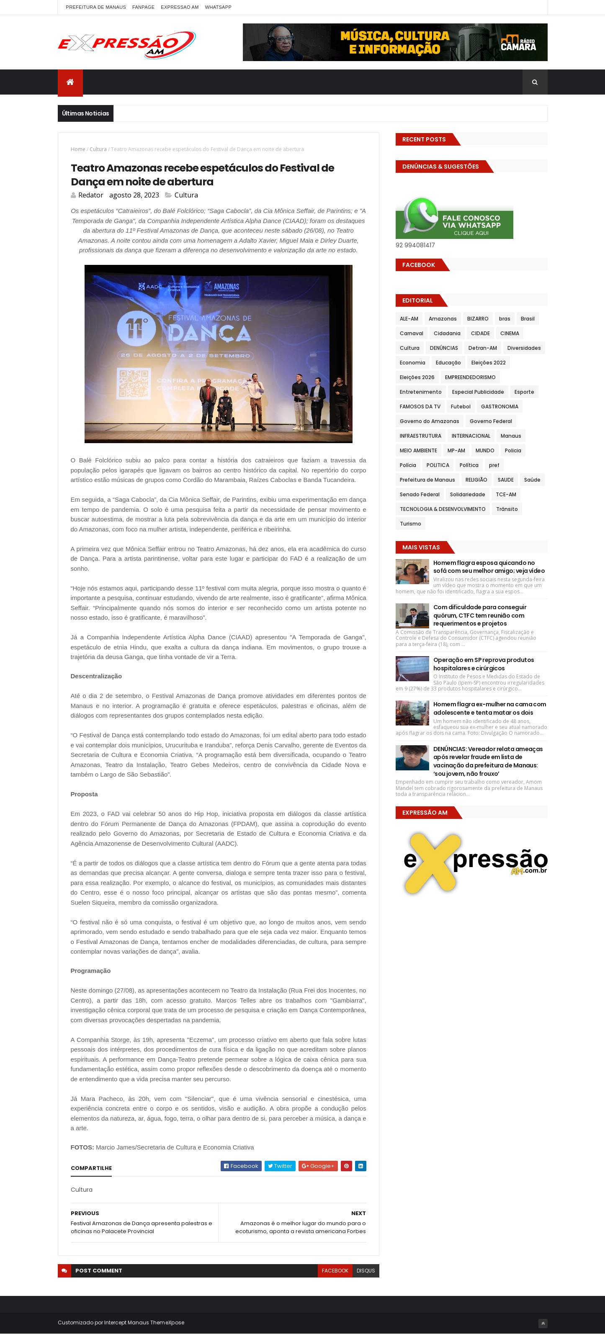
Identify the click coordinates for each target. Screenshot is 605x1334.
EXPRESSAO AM (179, 7)
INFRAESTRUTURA (420, 435)
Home (78, 149)
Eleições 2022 (488, 362)
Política (469, 465)
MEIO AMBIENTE (418, 450)
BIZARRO (478, 318)
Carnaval (411, 333)
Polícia (408, 465)
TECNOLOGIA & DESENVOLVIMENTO (443, 509)
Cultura (98, 149)
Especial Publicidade (478, 391)
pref (494, 465)
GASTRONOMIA (499, 406)
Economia (412, 362)
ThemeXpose (167, 1322)
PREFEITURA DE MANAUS (96, 7)
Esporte (524, 391)
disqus (366, 1270)
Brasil (528, 318)
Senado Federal (420, 494)
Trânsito (507, 509)
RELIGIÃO (476, 479)
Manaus (511, 435)
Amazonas (443, 318)
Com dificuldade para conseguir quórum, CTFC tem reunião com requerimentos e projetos (479, 615)
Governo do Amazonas (429, 421)
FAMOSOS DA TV (420, 406)
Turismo (410, 523)
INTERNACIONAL (471, 435)
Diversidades (524, 347)
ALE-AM (409, 318)
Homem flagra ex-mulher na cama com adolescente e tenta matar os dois (489, 708)
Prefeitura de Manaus (427, 479)
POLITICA (438, 465)
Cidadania (447, 333)
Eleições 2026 (417, 377)
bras (504, 318)
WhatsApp (218, 7)
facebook (335, 1270)
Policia (513, 450)
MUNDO (485, 450)
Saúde (532, 479)
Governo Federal (491, 421)
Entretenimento (421, 391)
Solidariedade (467, 494)
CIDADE (480, 333)
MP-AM (456, 450)
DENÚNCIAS (444, 347)
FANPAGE (143, 7)
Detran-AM (483, 347)
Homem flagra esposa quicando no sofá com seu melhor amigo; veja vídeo (489, 567)
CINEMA (509, 333)
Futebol (461, 406)
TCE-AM (506, 494)
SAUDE (506, 479)
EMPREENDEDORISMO (470, 377)
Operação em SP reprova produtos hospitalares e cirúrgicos (483, 664)
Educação (448, 362)
